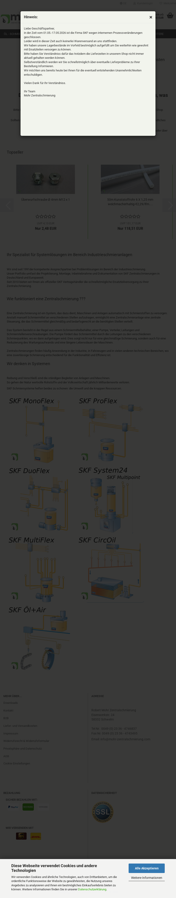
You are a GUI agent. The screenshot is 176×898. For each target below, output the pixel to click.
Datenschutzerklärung (92, 889)
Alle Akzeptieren (147, 868)
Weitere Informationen (146, 878)
